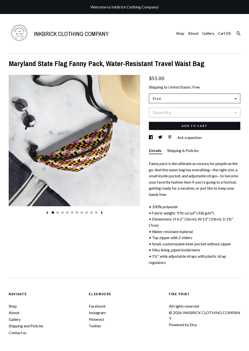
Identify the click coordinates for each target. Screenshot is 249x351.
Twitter (95, 325)
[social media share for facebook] (151, 137)
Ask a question (189, 137)
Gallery (208, 33)
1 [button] (53, 212)
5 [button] (72, 212)
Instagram (97, 312)
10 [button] (96, 212)
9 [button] (91, 212)
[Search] (238, 34)
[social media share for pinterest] (170, 137)
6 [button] (77, 212)
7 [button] (82, 212)
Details (155, 150)
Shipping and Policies (26, 325)
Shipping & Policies (183, 150)
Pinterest (96, 319)
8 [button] (86, 212)
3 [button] (62, 212)
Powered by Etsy (183, 324)
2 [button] (57, 212)
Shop (180, 33)
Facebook (97, 306)
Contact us (18, 332)
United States (179, 87)
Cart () (224, 33)
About (193, 33)
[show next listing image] (102, 213)
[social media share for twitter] (160, 137)
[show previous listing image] (47, 213)
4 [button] (67, 212)
